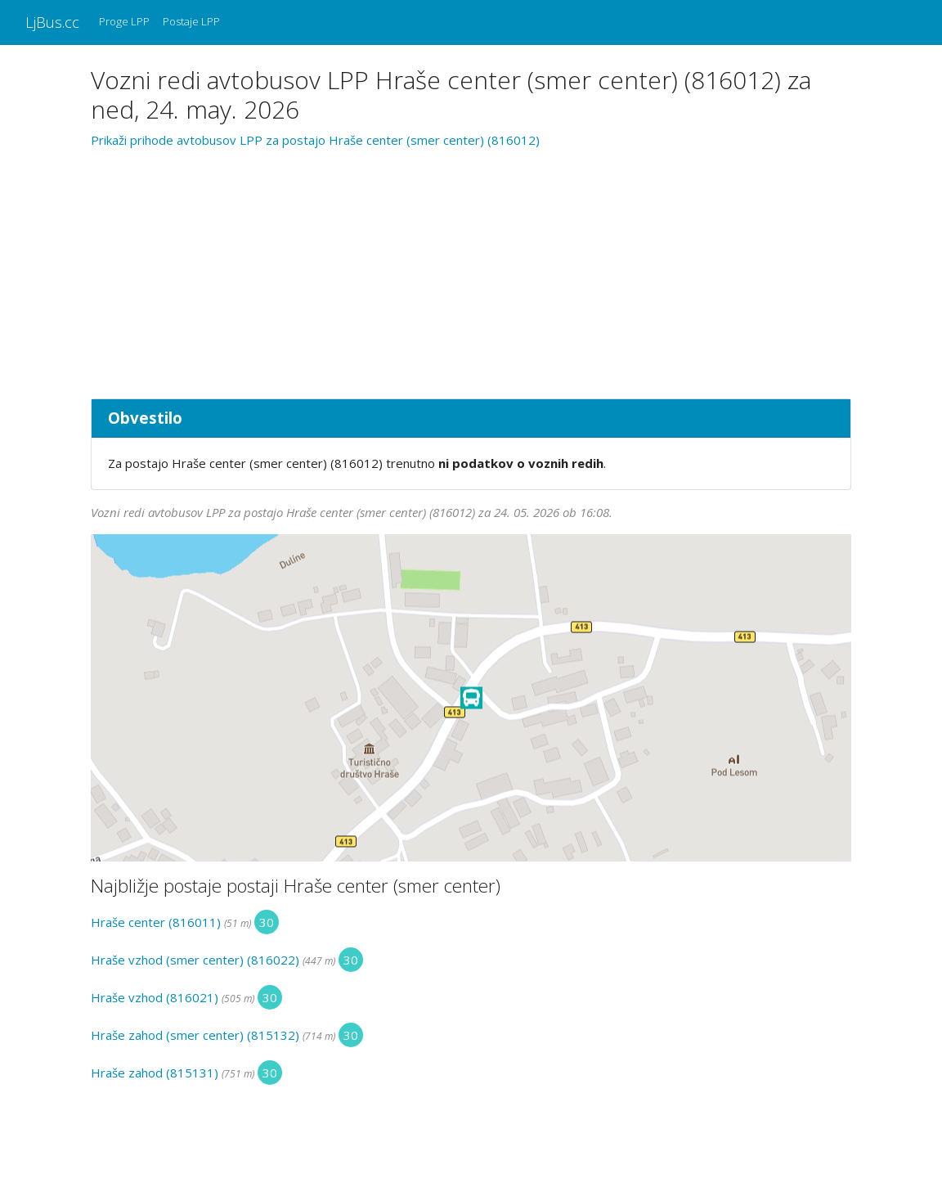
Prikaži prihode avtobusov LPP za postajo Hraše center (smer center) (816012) (315, 140)
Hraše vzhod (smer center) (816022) (195, 959)
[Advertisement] (471, 270)
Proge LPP (124, 21)
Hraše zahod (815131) (154, 1072)
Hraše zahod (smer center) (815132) (195, 1035)
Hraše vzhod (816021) (154, 997)
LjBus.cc (52, 21)
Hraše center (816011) (156, 922)
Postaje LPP (191, 21)
